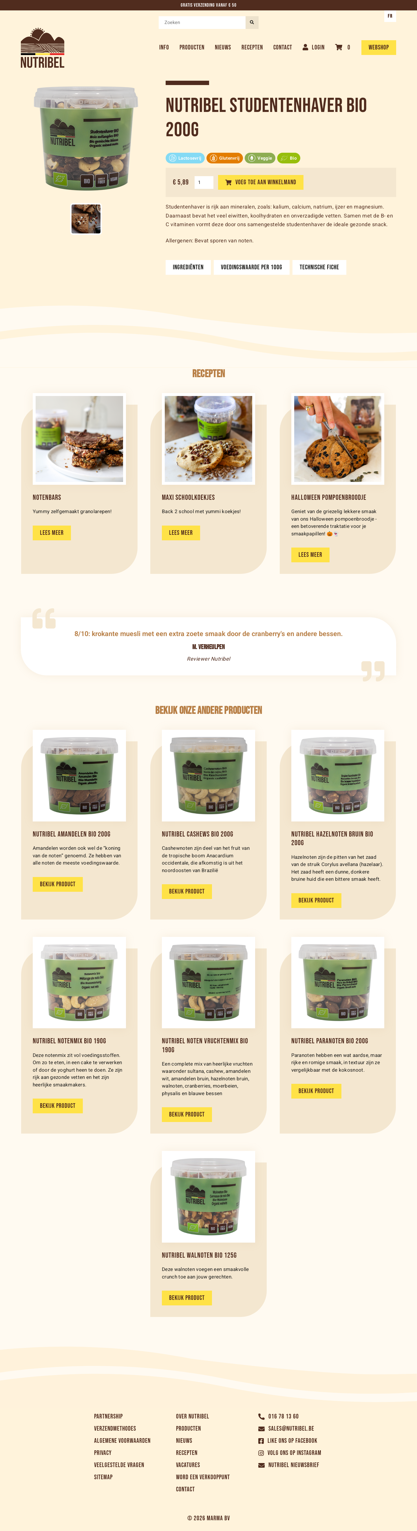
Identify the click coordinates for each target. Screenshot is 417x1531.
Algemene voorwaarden (122, 1441)
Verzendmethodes (115, 1429)
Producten (192, 47)
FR (390, 16)
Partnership (108, 1417)
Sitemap (103, 1477)
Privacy (103, 1453)
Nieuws (223, 47)
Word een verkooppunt (203, 1477)
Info (164, 47)
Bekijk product (58, 884)
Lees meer (52, 533)
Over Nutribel (192, 1417)
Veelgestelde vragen (119, 1465)
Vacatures (188, 1465)
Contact (282, 47)
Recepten (252, 47)
